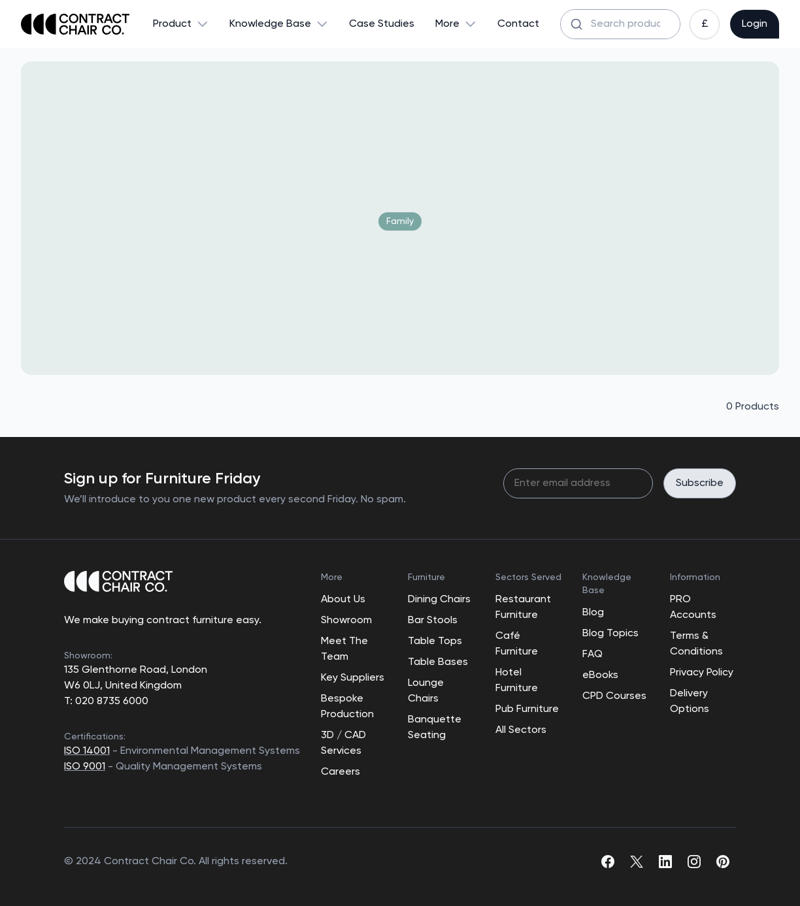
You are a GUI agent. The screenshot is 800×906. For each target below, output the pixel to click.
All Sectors (520, 730)
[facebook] (608, 862)
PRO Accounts (693, 607)
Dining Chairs (439, 599)
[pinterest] (723, 862)
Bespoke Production (347, 707)
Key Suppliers (352, 678)
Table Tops (435, 641)
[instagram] (694, 862)
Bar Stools (433, 620)
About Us (343, 599)
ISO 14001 (87, 751)
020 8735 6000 (110, 701)
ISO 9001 (84, 767)
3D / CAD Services (343, 743)
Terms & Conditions (696, 644)
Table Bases (438, 662)
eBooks (600, 675)
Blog (593, 612)
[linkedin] (665, 862)
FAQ (592, 654)
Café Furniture (516, 644)
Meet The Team (344, 649)
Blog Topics (610, 633)
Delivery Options (689, 701)
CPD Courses (614, 696)
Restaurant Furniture (523, 607)
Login (754, 24)
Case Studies (381, 24)
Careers (340, 772)
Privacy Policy (701, 673)
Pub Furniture (527, 709)
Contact (518, 24)
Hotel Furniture (516, 681)
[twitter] (637, 862)
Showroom (346, 620)
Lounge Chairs (426, 691)
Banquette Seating (434, 728)
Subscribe (700, 483)
